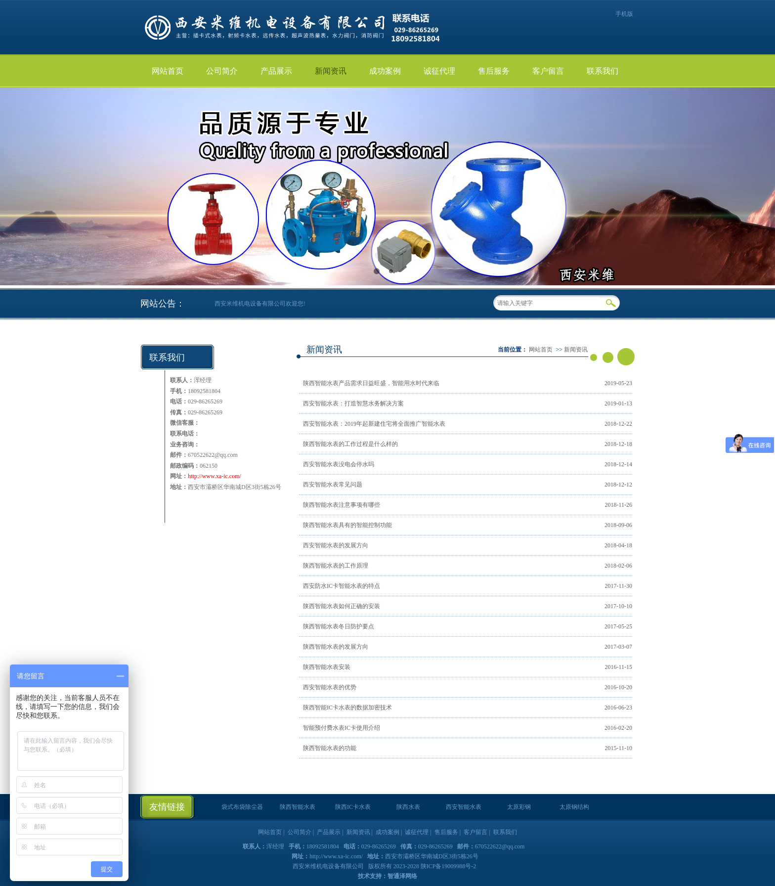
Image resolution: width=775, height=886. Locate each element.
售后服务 (494, 71)
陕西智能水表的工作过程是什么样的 (350, 444)
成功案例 (385, 71)
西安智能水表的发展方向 (335, 545)
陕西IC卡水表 (353, 806)
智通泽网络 (402, 876)
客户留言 (548, 71)
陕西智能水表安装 (326, 667)
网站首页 (167, 71)
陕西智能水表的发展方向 (335, 646)
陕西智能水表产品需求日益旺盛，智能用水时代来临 (371, 383)
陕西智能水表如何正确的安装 (341, 606)
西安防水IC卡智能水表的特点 (341, 585)
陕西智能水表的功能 (329, 748)
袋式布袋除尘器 (242, 806)
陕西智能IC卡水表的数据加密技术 (347, 707)
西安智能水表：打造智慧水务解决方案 (353, 403)
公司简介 (222, 71)
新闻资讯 (330, 71)
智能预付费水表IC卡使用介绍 (341, 727)
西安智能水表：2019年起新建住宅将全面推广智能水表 (374, 423)
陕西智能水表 (297, 806)
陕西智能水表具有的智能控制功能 (347, 525)
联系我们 (602, 71)
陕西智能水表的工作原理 (335, 565)
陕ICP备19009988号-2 (448, 866)
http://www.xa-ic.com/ (214, 476)
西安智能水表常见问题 (332, 484)
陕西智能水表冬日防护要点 (338, 626)
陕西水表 (408, 806)
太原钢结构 (574, 806)
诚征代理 (439, 71)
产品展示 (276, 71)
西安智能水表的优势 (329, 687)
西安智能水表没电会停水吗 (338, 464)
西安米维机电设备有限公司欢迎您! (260, 303)
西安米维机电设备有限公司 (329, 866)
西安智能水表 (463, 806)
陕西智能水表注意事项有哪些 (341, 504)
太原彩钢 (519, 806)
